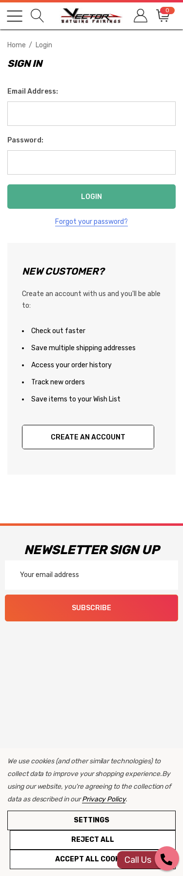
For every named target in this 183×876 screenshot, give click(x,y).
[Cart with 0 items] (162, 15)
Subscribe (91, 608)
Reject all (92, 840)
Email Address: (32, 91)
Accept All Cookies (93, 859)
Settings (91, 820)
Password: (25, 140)
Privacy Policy (103, 799)
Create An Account (88, 437)
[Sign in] (139, 15)
